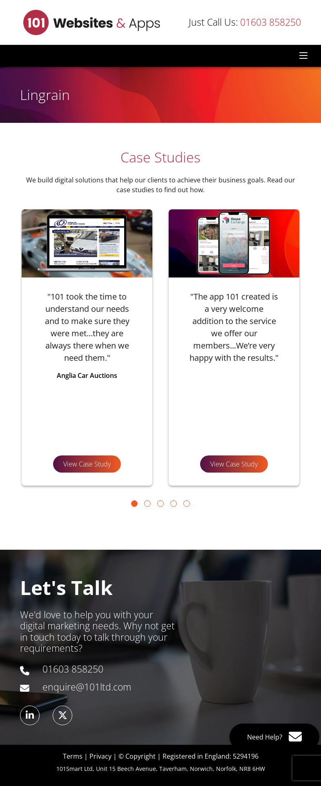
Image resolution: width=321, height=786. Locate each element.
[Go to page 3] (160, 503)
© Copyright (137, 756)
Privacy (100, 756)
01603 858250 (245, 22)
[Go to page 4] (173, 503)
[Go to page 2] (147, 503)
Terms (72, 756)
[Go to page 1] (134, 503)
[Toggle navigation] (303, 56)
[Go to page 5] (186, 503)
